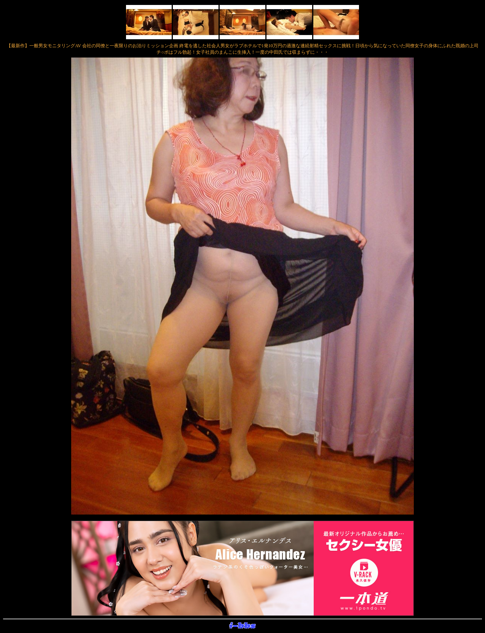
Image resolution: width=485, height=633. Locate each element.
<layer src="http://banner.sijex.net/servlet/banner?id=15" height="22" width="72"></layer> (242, 626)
